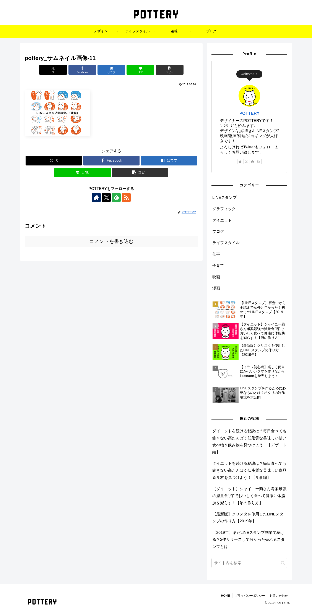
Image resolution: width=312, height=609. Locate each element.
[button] (170, 70)
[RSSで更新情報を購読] (126, 197)
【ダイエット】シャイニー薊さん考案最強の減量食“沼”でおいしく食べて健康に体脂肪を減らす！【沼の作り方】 (249, 496)
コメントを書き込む (111, 241)
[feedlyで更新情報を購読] (116, 197)
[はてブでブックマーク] (111, 70)
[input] (249, 563)
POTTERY (249, 113)
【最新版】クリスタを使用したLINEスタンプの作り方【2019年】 (247, 517)
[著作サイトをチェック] (96, 197)
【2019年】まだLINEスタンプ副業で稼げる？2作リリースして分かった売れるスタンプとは (248, 539)
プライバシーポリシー (250, 595)
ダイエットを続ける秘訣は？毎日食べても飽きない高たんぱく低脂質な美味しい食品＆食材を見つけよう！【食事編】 (249, 470)
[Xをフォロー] (106, 197)
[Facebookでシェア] (82, 70)
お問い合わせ (279, 595)
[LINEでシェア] (140, 70)
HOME (225, 595)
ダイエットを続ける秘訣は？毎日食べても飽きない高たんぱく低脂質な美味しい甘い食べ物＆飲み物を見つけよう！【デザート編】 (249, 441)
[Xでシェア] (53, 70)
